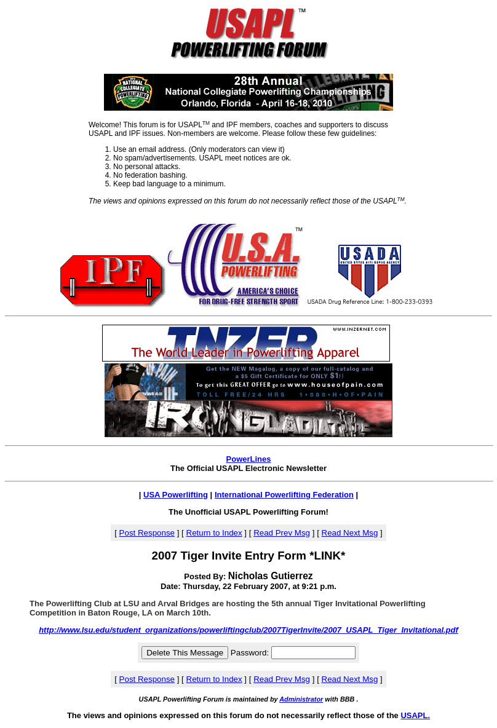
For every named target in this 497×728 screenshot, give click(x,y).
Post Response (147, 532)
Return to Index (214, 532)
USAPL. (415, 715)
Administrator (301, 699)
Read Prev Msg (281, 532)
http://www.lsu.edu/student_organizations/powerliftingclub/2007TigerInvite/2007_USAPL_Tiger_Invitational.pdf (248, 630)
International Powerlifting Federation (284, 494)
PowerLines (248, 459)
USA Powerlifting (175, 494)
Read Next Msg (350, 532)
